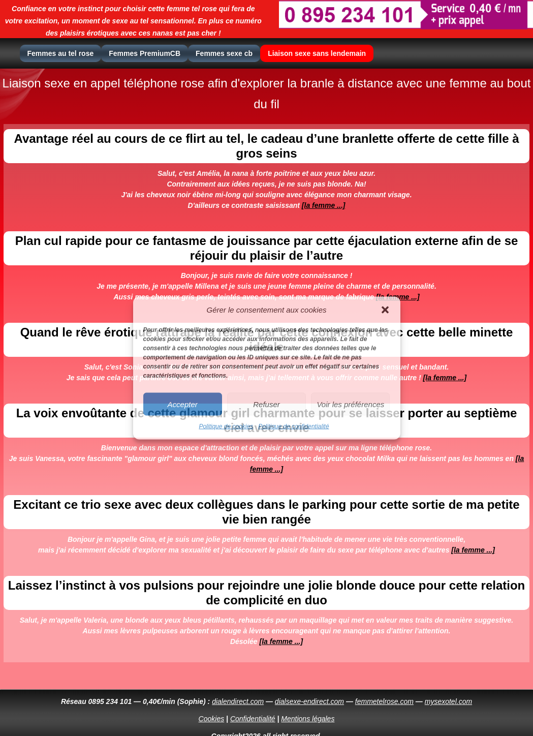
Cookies (212, 719)
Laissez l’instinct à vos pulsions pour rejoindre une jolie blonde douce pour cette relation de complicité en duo (266, 592)
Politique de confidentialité (293, 426)
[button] (385, 309)
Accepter (183, 404)
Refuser (266, 404)
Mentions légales (307, 719)
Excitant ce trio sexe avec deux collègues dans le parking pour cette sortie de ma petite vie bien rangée (266, 512)
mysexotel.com (448, 701)
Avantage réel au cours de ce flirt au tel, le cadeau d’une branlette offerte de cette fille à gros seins (266, 146)
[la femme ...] (324, 205)
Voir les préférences (350, 404)
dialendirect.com (238, 701)
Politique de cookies (226, 426)
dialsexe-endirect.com (309, 701)
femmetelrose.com (384, 701)
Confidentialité (252, 719)
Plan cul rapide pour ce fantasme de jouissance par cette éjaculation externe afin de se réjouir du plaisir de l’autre (266, 248)
